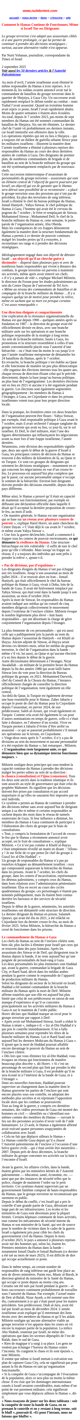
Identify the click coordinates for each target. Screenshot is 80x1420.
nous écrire (29, 17)
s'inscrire (56, 17)
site (68, 17)
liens (44, 17)
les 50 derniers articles (32, 70)
